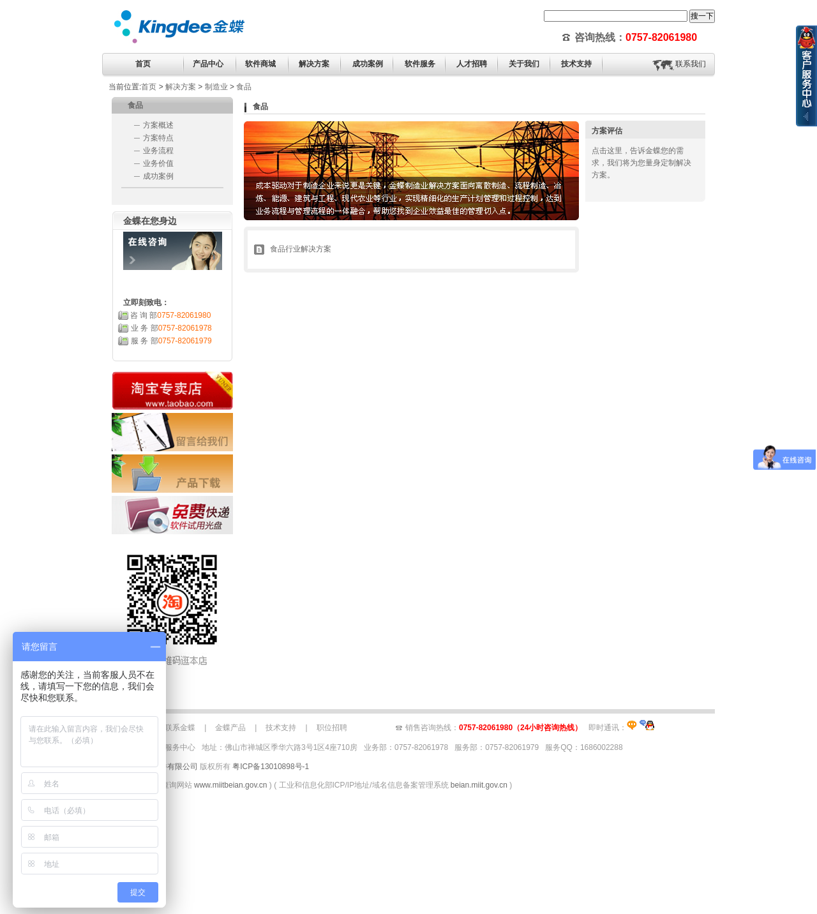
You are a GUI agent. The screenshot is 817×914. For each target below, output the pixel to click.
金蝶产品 (230, 727)
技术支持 (281, 727)
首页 (143, 63)
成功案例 (158, 176)
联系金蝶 (180, 727)
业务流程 (158, 150)
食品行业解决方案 (300, 248)
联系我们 (690, 63)
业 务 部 (171, 328)
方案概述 (158, 125)
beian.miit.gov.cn (479, 785)
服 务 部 (171, 340)
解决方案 (180, 86)
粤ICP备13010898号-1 (270, 766)
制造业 (216, 86)
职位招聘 (332, 727)
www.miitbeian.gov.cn (230, 785)
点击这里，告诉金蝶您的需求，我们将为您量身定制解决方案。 (641, 162)
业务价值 (158, 163)
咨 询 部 (170, 315)
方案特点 (158, 137)
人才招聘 (471, 63)
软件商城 (260, 63)
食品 (243, 86)
